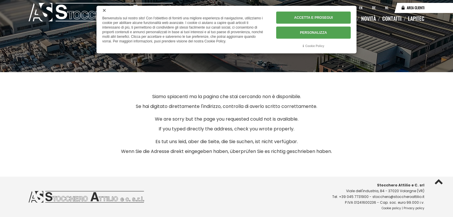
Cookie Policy (314, 46)
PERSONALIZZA (313, 33)
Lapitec (416, 18)
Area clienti (415, 7)
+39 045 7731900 (354, 196)
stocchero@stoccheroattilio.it (398, 196)
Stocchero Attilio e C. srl (400, 185)
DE (374, 7)
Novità (368, 18)
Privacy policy (414, 208)
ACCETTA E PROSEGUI (313, 18)
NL (387, 7)
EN (361, 7)
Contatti (392, 18)
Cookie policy (391, 208)
